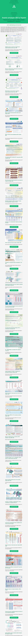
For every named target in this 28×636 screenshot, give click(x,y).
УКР (13, 9)
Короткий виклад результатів (14, 2)
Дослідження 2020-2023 (14, 1)
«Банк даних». (17, 31)
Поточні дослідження (14, 0)
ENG (15, 9)
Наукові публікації (14, 12)
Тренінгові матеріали (14, 13)
